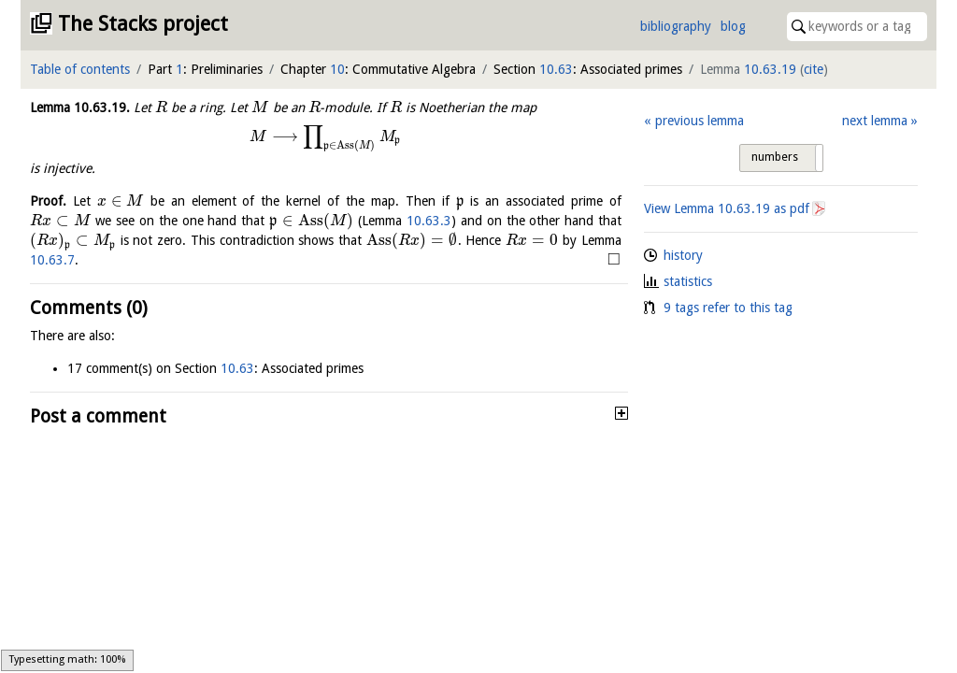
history (683, 255)
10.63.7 (52, 259)
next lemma (874, 120)
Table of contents (80, 69)
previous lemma (699, 120)
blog (733, 26)
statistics (688, 281)
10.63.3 (429, 220)
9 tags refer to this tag (728, 307)
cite (813, 69)
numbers (774, 157)
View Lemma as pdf (726, 208)
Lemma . (80, 107)
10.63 (556, 69)
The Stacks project (143, 24)
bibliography (675, 26)
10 (337, 69)
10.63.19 (770, 69)
